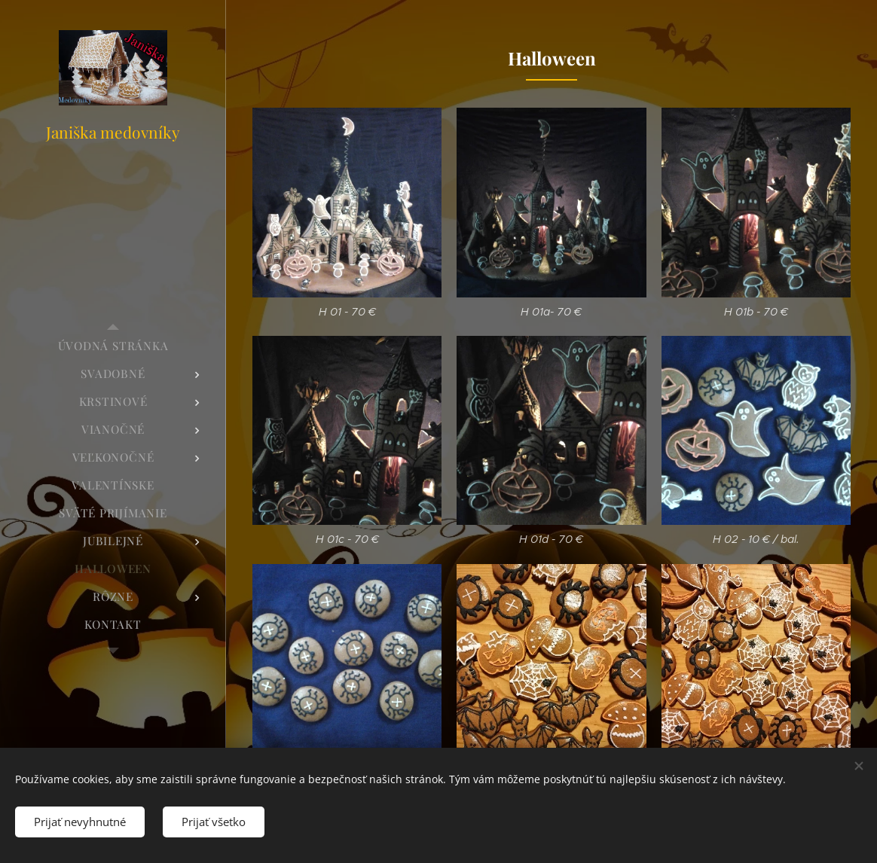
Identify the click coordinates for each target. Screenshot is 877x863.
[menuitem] (113, 346)
